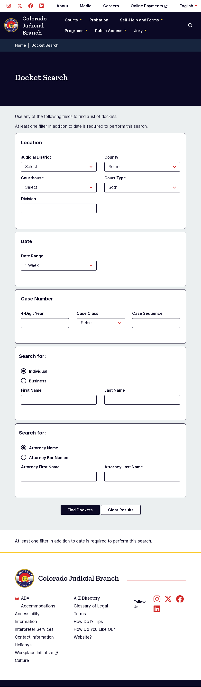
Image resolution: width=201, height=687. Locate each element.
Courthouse (32, 177)
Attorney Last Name (123, 466)
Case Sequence (147, 313)
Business (37, 381)
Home (20, 45)
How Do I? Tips (88, 621)
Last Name (114, 390)
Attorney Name (43, 447)
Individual (38, 371)
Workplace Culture (36, 656)
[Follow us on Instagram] (9, 6)
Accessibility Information (27, 617)
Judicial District (36, 157)
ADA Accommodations (35, 602)
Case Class (87, 313)
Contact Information (34, 637)
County (111, 157)
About (62, 5)
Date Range (32, 255)
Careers (111, 5)
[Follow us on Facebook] (30, 6)
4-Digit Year (32, 313)
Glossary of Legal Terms (91, 610)
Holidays (23, 644)
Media (85, 5)
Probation (99, 20)
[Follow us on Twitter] (20, 6)
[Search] (190, 25)
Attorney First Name (40, 466)
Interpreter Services (34, 629)
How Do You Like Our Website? (94, 633)
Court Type (115, 177)
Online (149, 5)
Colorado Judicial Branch (25, 25)
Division (28, 198)
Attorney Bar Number (49, 457)
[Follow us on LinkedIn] (41, 6)
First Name (31, 390)
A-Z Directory (87, 598)
